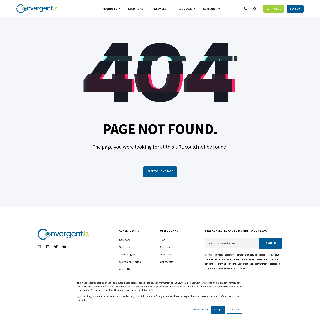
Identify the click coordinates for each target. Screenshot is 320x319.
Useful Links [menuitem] (169, 230)
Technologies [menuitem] (127, 254)
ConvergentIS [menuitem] (129, 230)
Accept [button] (217, 309)
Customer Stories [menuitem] (130, 262)
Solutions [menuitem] (125, 240)
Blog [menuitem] (163, 240)
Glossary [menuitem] (165, 254)
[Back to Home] (36, 8)
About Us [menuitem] (124, 269)
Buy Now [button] (295, 8)
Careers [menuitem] (165, 247)
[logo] (63, 234)
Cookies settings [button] (200, 309)
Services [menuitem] (124, 247)
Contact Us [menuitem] (166, 262)
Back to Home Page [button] (160, 171)
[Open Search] (255, 8)
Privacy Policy (240, 268)
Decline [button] (235, 309)
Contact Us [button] (273, 8)
